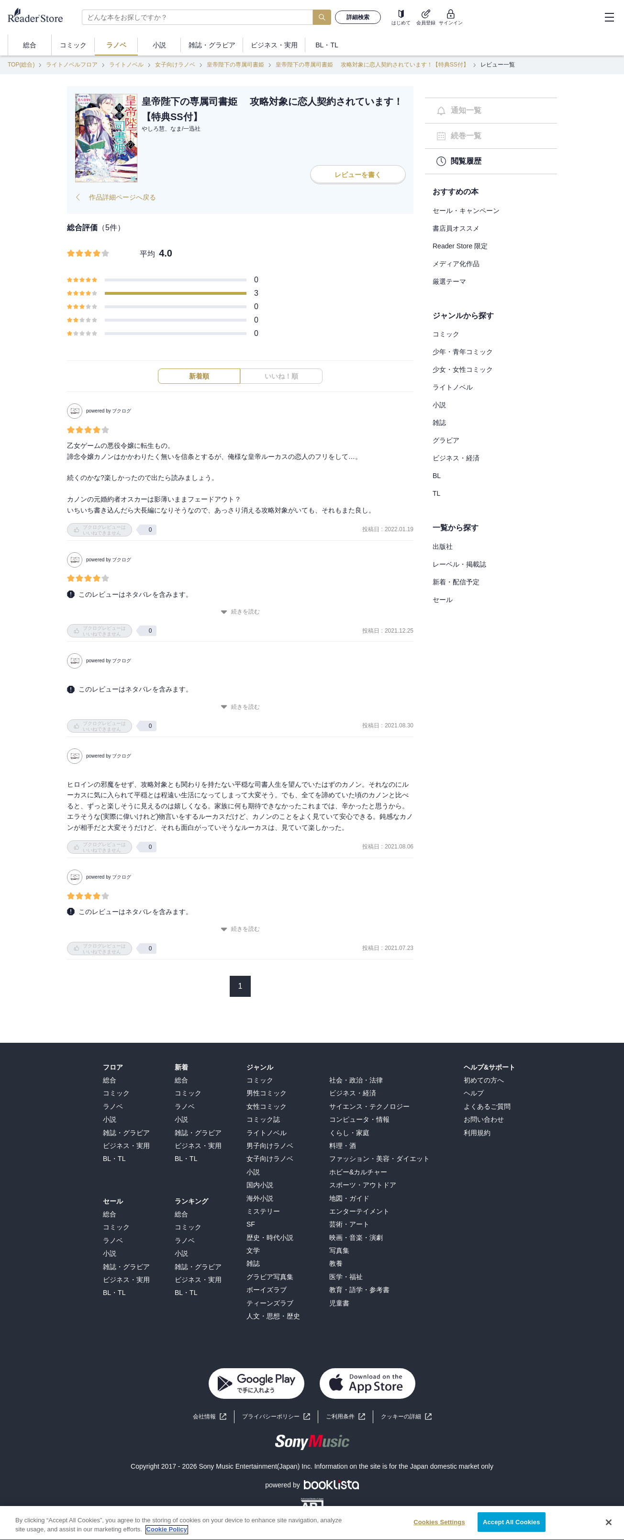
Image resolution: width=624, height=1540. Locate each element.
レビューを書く (357, 175)
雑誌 (439, 422)
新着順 (199, 376)
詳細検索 (357, 17)
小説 (439, 405)
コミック (446, 334)
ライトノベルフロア (72, 64)
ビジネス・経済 (456, 458)
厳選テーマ (449, 281)
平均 (147, 254)
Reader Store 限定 (460, 246)
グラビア (446, 440)
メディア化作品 (456, 264)
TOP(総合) (21, 64)
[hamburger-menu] (609, 17)
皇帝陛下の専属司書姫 (235, 64)
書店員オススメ (456, 228)
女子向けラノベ (175, 64)
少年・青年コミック (463, 352)
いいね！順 (281, 376)
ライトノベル (126, 64)
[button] (406, 1416)
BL (437, 476)
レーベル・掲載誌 (459, 564)
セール (443, 599)
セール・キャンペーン (466, 210)
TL (436, 493)
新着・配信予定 (456, 582)
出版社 (443, 546)
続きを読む (240, 611)
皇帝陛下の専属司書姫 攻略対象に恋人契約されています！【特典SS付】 (372, 64)
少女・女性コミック (463, 369)
